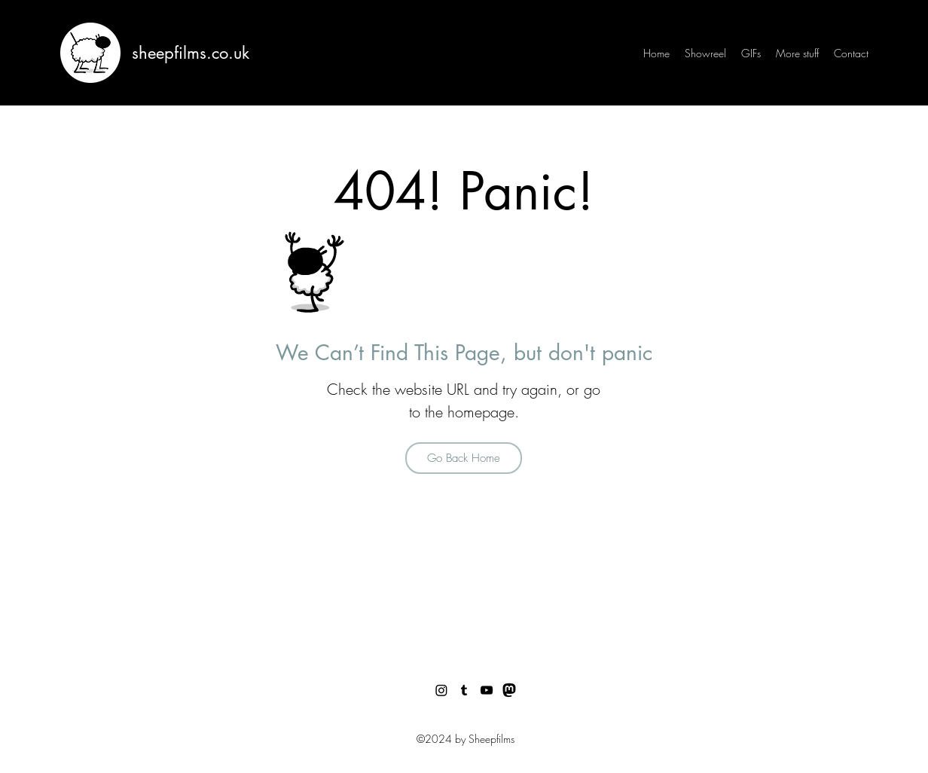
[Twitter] (441, 690)
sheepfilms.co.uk (190, 52)
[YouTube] (486, 690)
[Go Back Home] (463, 458)
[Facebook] (509, 690)
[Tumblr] (464, 690)
